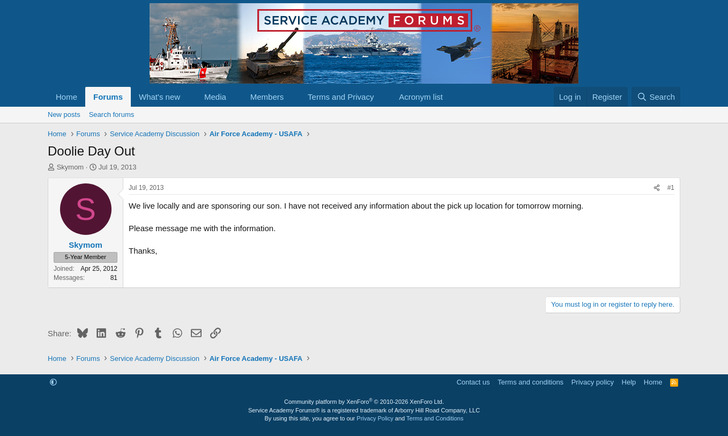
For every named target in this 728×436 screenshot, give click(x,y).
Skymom (70, 167)
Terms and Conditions (434, 418)
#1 (670, 187)
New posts (64, 114)
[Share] (657, 188)
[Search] (656, 97)
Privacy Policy (374, 418)
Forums (108, 96)
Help (629, 382)
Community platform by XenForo (364, 401)
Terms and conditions (530, 382)
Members (267, 96)
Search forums (112, 114)
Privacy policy (592, 382)
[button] (188, 97)
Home (66, 96)
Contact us (473, 382)
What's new (159, 96)
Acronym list (421, 96)
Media (215, 96)
